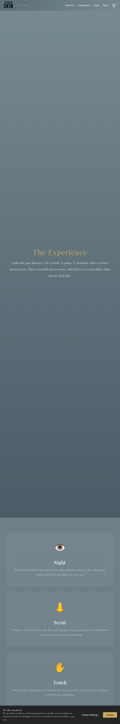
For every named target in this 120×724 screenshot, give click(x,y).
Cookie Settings (90, 715)
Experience (84, 5)
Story (105, 5)
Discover (69, 5)
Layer (96, 5)
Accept (110, 715)
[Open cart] (114, 5)
